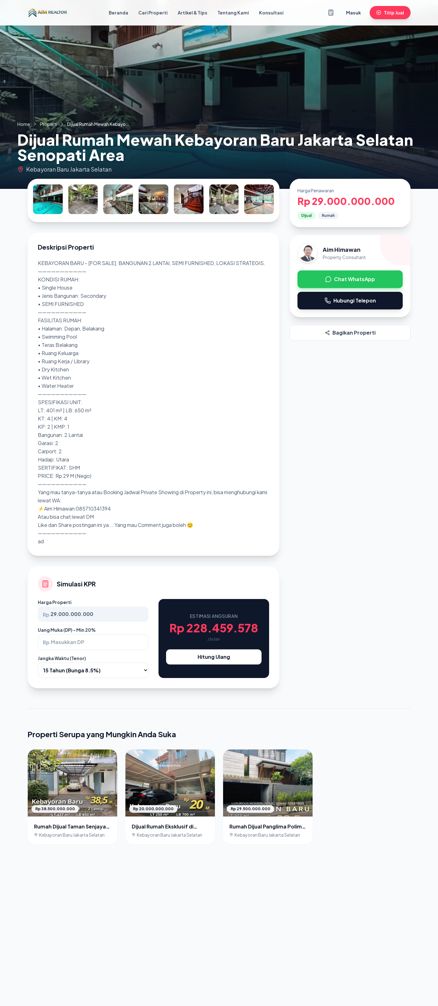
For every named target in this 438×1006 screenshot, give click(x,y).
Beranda (118, 12)
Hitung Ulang (214, 656)
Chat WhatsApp (350, 279)
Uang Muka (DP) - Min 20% (67, 630)
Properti (48, 124)
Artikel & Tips (192, 12)
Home (23, 124)
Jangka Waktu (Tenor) (62, 658)
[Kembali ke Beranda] (47, 13)
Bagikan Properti (350, 332)
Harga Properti (55, 602)
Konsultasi (271, 12)
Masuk (353, 12)
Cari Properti (153, 12)
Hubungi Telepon (350, 300)
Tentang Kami (233, 12)
